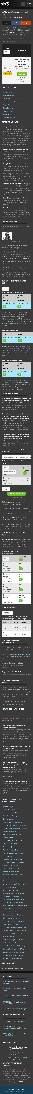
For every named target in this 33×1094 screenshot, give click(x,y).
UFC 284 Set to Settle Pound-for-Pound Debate (14, 1003)
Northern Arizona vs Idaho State (13, 921)
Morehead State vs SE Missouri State (15, 906)
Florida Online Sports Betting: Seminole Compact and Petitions (15, 1027)
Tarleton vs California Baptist (12, 958)
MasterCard (21, 753)
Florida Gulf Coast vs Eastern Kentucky (15, 825)
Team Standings (8, 108)
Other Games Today (9, 117)
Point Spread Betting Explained (14, 1021)
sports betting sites (20, 730)
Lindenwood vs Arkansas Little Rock (14, 899)
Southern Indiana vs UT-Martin (13, 915)
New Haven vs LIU (9, 856)
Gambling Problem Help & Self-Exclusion (16, 1058)
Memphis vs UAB (8, 937)
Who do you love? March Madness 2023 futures (15, 996)
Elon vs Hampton (8, 819)
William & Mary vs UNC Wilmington (14, 884)
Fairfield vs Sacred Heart (11, 850)
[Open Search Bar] (23, 4)
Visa (10, 753)
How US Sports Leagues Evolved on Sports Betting (16, 1034)
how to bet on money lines (14, 389)
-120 (20, 564)
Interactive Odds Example (11, 102)
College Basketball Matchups (13, 968)
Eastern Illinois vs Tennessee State (14, 909)
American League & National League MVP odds (16, 982)
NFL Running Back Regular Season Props (15, 989)
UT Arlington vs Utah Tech (11, 924)
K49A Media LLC (7, 1070)
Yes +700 (21, 595)
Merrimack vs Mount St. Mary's (13, 875)
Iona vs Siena (7, 878)
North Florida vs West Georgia (13, 853)
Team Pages (7, 114)
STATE (6, 48)
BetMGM (5, 314)
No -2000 (22, 598)
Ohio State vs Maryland (10, 918)
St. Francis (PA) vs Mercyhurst (12, 841)
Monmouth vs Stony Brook (12, 881)
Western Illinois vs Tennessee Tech (14, 912)
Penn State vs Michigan (10, 816)
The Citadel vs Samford (10, 890)
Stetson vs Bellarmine (10, 831)
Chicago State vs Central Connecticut (15, 828)
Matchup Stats (8, 92)
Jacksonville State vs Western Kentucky (15, 930)
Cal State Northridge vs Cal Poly (13, 949)
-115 (20, 566)
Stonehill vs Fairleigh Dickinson (13, 822)
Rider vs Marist (8, 838)
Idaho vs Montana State (11, 943)
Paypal (13, 757)
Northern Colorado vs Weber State (14, 927)
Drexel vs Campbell (9, 887)
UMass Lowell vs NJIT (10, 844)
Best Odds (6, 99)
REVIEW (7, 74)
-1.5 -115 (26, 478)
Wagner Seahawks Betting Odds (13, 704)
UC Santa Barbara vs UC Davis (13, 933)
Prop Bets (6, 105)
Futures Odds (7, 111)
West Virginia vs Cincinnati (11, 868)
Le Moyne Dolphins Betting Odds (14, 701)
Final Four (27, 656)
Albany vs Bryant (8, 807)
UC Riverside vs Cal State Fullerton (14, 952)
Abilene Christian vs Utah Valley (13, 893)
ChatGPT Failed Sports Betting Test (15, 1009)
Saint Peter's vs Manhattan (12, 834)
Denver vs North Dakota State (13, 903)
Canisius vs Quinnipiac (10, 847)
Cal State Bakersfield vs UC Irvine (14, 955)
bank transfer (16, 755)
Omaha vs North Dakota (11, 896)
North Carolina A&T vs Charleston (14, 862)
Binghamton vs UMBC (10, 813)
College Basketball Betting (17, 39)
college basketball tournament (20, 654)
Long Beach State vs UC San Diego (14, 946)
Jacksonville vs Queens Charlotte (13, 859)
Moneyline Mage (8, 96)
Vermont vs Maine (9, 810)
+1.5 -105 (26, 481)
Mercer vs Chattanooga (10, 865)
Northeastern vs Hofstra (11, 872)
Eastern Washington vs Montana (13, 940)
